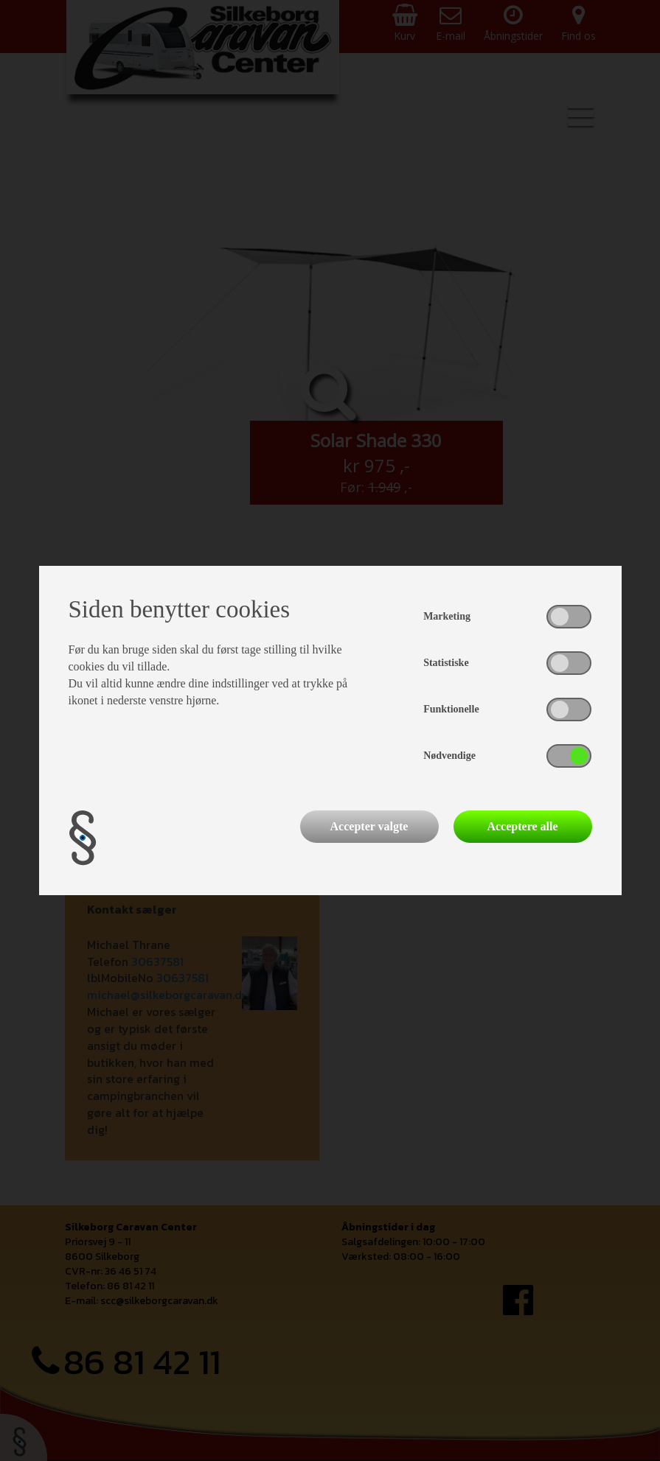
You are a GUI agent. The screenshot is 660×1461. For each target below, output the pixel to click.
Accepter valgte (369, 826)
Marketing (446, 616)
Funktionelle (451, 709)
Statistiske (445, 662)
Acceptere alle (522, 826)
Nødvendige (449, 755)
